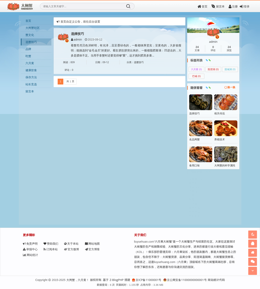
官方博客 (71, 249)
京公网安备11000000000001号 (185, 280)
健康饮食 (31, 70)
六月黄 (29, 63)
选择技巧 (77, 34)
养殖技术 (219, 139)
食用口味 (194, 165)
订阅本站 (30, 249)
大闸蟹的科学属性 (224, 165)
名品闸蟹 (194, 139)
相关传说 (219, 113)
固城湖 (230, 69)
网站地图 (92, 243)
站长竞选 (31, 84)
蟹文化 (29, 35)
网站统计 (92, 249)
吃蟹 (28, 56)
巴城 (196, 76)
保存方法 (31, 77)
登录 (244, 6)
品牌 (28, 49)
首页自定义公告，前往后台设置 (78, 21)
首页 (202, 6)
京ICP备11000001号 (146, 280)
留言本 (218, 6)
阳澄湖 (213, 69)
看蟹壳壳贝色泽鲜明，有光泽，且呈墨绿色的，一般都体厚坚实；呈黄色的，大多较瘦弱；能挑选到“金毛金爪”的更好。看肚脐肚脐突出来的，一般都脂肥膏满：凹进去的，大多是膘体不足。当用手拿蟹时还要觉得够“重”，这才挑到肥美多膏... (126, 50)
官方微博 (51, 249)
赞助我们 (51, 243)
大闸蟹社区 (32, 28)
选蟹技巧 (31, 42)
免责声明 (30, 243)
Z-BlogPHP (116, 280)
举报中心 (112, 243)
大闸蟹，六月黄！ (77, 280)
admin (76, 40)
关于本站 (71, 243)
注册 (233, 6)
